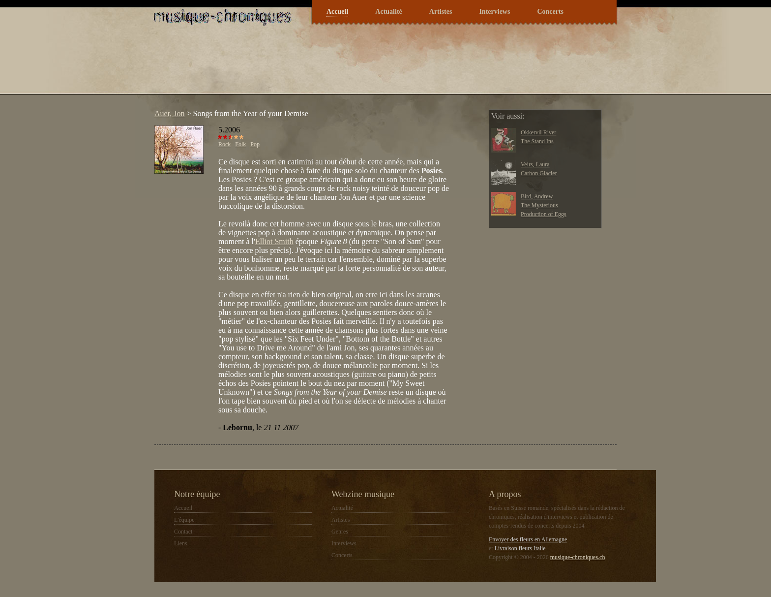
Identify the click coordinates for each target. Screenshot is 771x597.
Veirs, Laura (535, 164)
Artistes (440, 11)
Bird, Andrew (537, 196)
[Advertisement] (328, 66)
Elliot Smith (274, 241)
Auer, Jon (169, 113)
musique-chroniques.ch (577, 557)
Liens (180, 543)
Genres (339, 531)
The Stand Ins (537, 141)
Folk (240, 144)
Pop (255, 144)
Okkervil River (538, 132)
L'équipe (184, 519)
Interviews (494, 11)
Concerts (550, 11)
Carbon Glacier (539, 173)
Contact (183, 531)
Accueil (337, 11)
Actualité (388, 11)
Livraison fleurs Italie (520, 548)
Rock (224, 144)
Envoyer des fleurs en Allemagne (528, 539)
